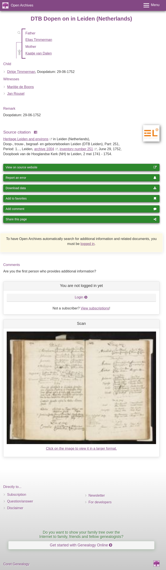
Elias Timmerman (39, 40)
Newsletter (97, 495)
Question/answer (20, 501)
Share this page (81, 219)
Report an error (81, 177)
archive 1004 (44, 149)
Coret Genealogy (16, 564)
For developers (100, 502)
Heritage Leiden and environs (25, 139)
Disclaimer (15, 508)
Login (81, 297)
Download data (81, 188)
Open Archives (22, 5)
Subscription (16, 494)
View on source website (81, 167)
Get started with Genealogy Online (81, 545)
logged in (87, 244)
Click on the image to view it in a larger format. (81, 448)
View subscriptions (95, 308)
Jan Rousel (15, 93)
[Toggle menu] (151, 5)
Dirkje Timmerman (21, 72)
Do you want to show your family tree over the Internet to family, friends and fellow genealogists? (81, 534)
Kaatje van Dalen (39, 53)
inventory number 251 (76, 149)
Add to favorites (81, 198)
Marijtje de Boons (20, 87)
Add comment (81, 209)
